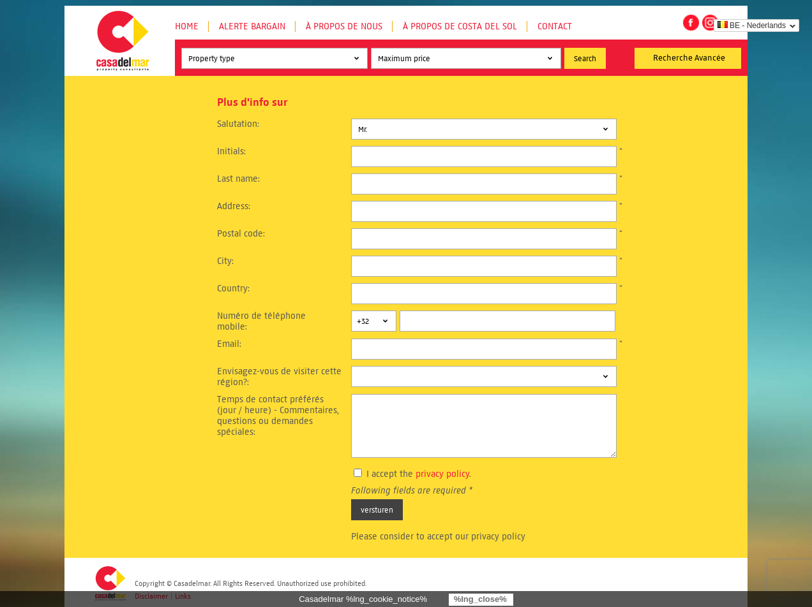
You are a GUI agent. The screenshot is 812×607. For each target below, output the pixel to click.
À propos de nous (344, 26)
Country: (233, 288)
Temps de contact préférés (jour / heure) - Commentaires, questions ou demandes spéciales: (278, 415)
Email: (229, 344)
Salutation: (238, 124)
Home (187, 26)
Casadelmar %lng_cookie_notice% (363, 599)
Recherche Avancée (689, 58)
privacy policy (442, 474)
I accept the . (418, 474)
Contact (555, 26)
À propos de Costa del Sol (460, 26)
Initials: (231, 151)
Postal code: (241, 233)
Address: (233, 206)
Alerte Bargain (252, 26)
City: (225, 261)
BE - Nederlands (752, 25)
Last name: (238, 178)
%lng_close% (480, 599)
